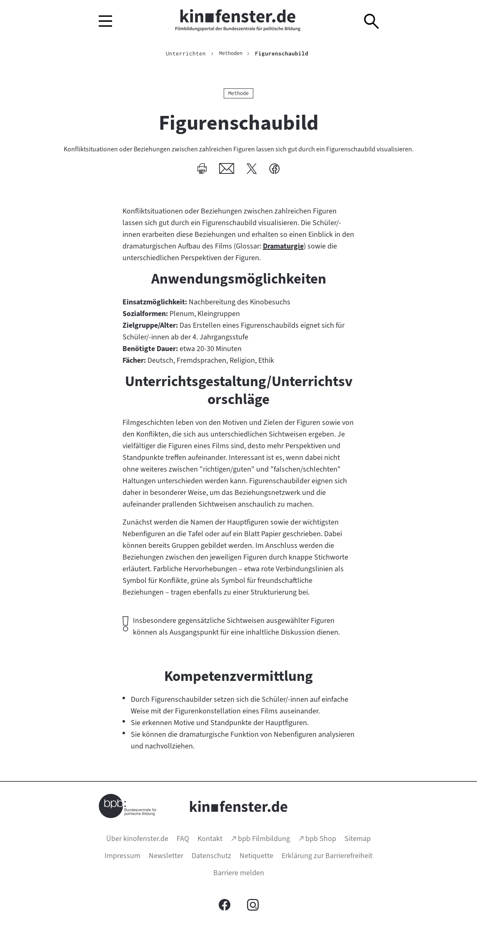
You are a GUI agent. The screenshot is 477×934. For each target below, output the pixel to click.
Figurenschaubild (283, 53)
